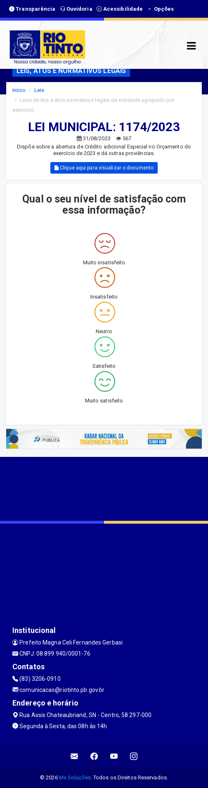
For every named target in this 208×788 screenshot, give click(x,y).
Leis (39, 90)
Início (19, 90)
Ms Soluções (75, 777)
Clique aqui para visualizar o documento (104, 168)
